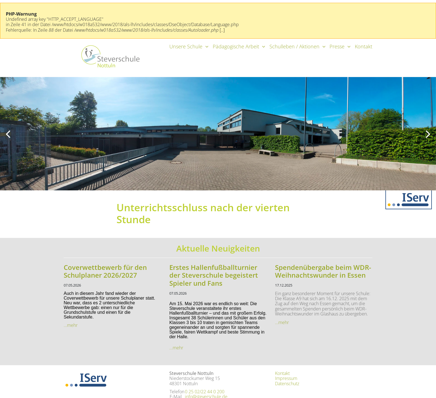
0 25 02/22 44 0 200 (204, 392)
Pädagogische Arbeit (236, 46)
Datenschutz (287, 383)
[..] (222, 30)
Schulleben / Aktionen (294, 46)
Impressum (286, 378)
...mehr (71, 325)
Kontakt (363, 46)
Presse (337, 46)
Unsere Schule (185, 46)
